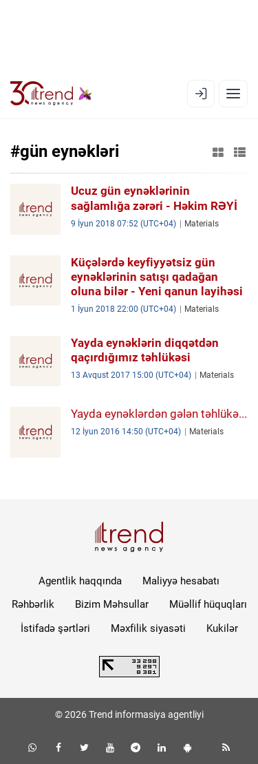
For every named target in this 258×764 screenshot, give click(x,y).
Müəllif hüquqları (208, 604)
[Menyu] (233, 93)
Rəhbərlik (33, 604)
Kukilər (222, 628)
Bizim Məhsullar (112, 604)
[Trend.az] (51, 93)
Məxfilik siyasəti (148, 628)
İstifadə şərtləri (55, 628)
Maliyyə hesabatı (180, 581)
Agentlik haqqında (80, 581)
